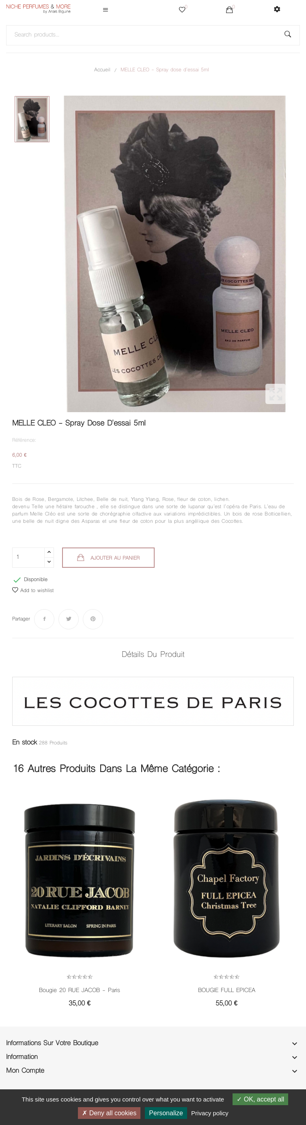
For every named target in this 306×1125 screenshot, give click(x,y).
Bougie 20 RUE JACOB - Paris (79, 991)
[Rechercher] (153, 35)
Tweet (68, 619)
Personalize (166, 1113)
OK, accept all (260, 1099)
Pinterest (93, 619)
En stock (24, 742)
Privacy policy (209, 1113)
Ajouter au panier (114, 558)
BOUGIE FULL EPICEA (226, 991)
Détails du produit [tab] (153, 655)
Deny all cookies (109, 1113)
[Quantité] (28, 558)
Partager (44, 619)
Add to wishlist (33, 591)
